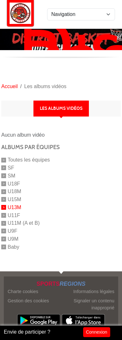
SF (11, 167)
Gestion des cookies (28, 300)
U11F (14, 215)
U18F (14, 183)
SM (11, 175)
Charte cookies (23, 291)
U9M (13, 239)
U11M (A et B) (23, 223)
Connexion (96, 332)
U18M (14, 191)
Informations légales (93, 291)
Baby (13, 246)
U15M (14, 199)
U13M (14, 207)
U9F (12, 231)
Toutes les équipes (29, 159)
